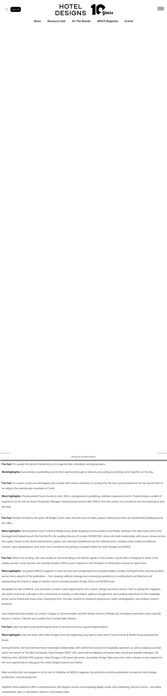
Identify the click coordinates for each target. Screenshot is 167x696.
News (37, 21)
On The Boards (81, 21)
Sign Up (16, 9)
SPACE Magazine (107, 21)
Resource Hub (56, 21)
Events (129, 21)
